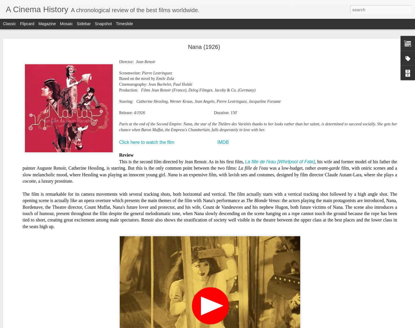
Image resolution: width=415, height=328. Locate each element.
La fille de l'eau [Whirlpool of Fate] (280, 161)
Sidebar (84, 23)
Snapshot (103, 23)
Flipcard (27, 23)
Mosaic (66, 23)
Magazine (47, 23)
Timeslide (124, 23)
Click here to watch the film (146, 142)
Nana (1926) (204, 47)
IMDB (223, 142)
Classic (9, 23)
